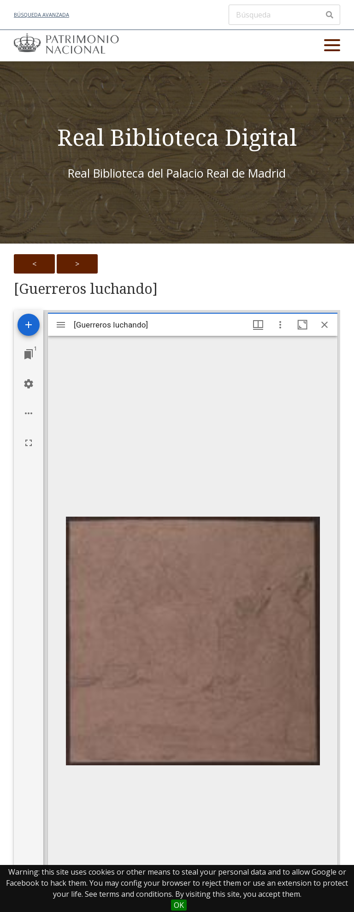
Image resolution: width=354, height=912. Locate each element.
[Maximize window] (302, 325)
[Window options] (280, 325)
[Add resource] (29, 325)
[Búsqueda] (284, 15)
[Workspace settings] (29, 384)
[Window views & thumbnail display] (258, 325)
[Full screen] (29, 443)
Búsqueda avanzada (41, 14)
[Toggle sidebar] (61, 325)
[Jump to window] (29, 354)
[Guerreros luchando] (86, 288)
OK (179, 905)
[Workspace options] (29, 413)
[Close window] (324, 325)
